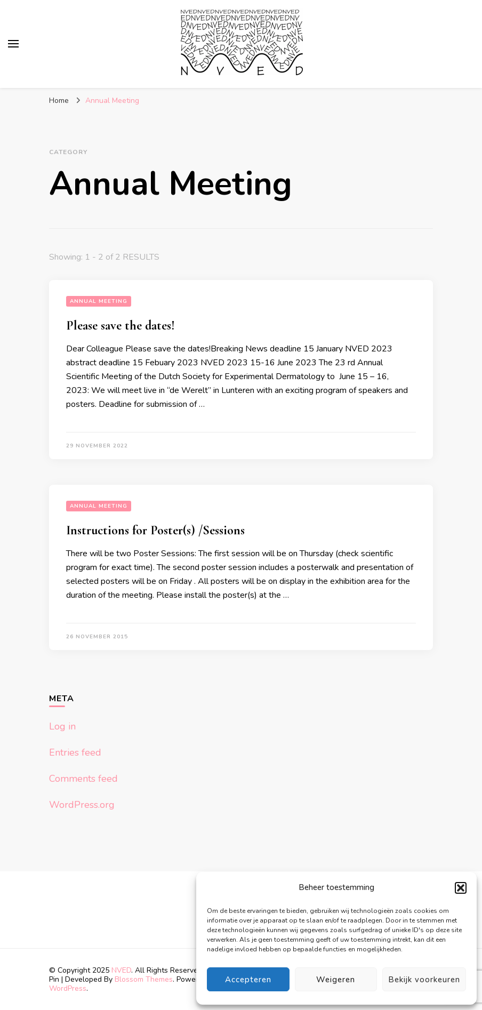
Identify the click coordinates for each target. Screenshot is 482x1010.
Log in (62, 726)
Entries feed (75, 752)
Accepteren (248, 979)
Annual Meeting (98, 301)
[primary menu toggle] (13, 43)
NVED (121, 970)
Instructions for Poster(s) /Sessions (155, 530)
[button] (460, 888)
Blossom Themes (144, 979)
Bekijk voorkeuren (424, 979)
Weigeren (335, 979)
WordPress (67, 988)
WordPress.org (82, 804)
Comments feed (83, 778)
